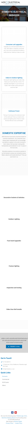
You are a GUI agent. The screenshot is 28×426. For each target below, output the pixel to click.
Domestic (5, 376)
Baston (14, 418)
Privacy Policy (9, 423)
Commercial (5, 379)
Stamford (4, 418)
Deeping (9, 418)
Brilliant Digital (18, 421)
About (4, 385)
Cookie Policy (18, 423)
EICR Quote (5, 382)
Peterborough (20, 416)
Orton (25, 416)
